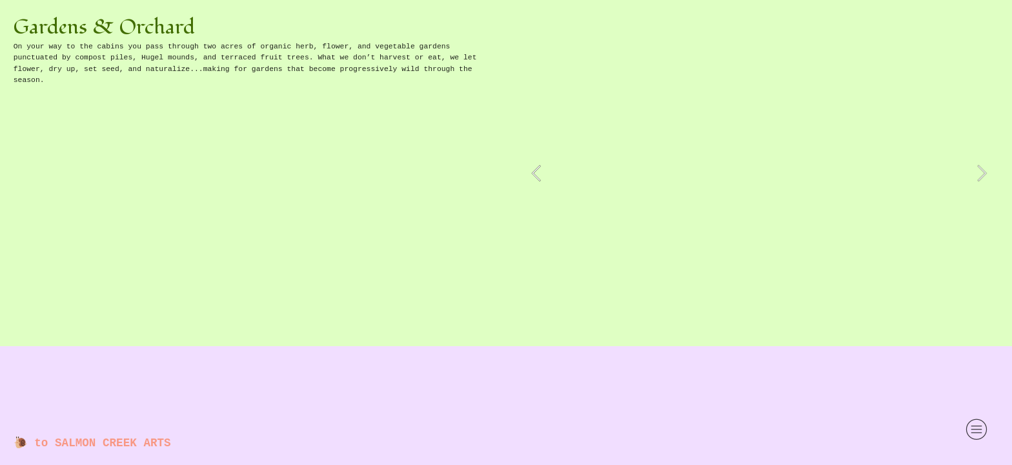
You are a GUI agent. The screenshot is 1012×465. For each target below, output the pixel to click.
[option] (759, 173)
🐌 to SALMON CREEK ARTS (92, 443)
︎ (976, 429)
